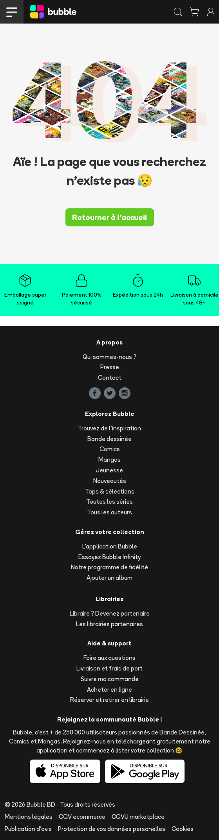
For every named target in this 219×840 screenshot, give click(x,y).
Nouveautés (109, 481)
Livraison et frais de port (109, 668)
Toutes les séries (109, 501)
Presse (109, 367)
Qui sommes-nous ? (109, 357)
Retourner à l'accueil (109, 217)
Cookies (183, 829)
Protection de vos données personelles (111, 829)
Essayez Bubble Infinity (109, 557)
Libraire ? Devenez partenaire (110, 613)
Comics (110, 449)
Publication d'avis (28, 829)
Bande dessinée (109, 439)
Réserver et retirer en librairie (109, 699)
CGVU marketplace (138, 816)
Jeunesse (109, 470)
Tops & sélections (109, 491)
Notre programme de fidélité (109, 567)
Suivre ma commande (110, 679)
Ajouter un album (109, 577)
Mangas (109, 459)
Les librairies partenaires (109, 624)
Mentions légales (28, 816)
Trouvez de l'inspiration (109, 428)
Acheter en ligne (109, 689)
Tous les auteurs (109, 512)
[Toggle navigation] (11, 12)
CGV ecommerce (82, 816)
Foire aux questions (109, 657)
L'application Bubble (109, 546)
